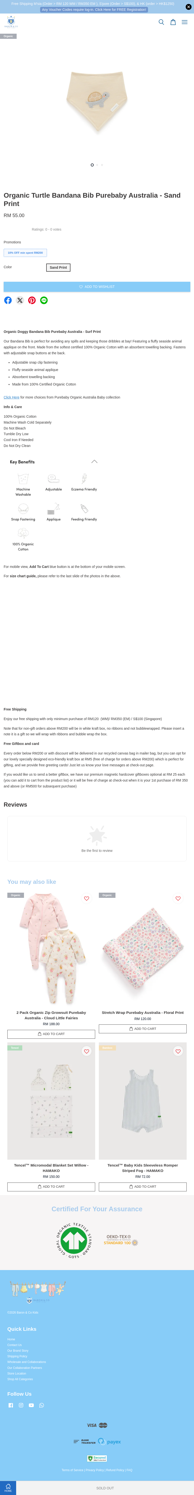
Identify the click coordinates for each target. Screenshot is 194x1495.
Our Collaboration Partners (24, 1368)
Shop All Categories (20, 1379)
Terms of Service (72, 1470)
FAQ (129, 1470)
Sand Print (58, 267)
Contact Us (14, 1345)
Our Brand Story (17, 1350)
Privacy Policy (95, 1470)
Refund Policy (115, 1470)
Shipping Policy (17, 1356)
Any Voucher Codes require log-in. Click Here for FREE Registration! (94, 10)
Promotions (12, 242)
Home (11, 1339)
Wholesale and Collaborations (26, 1362)
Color (8, 267)
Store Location (16, 1373)
